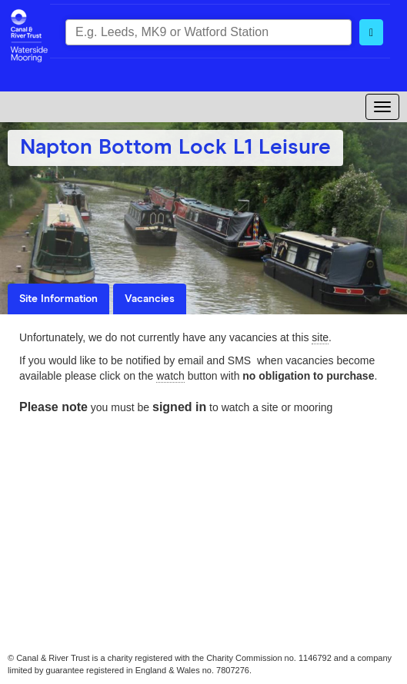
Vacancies (150, 299)
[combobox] (208, 32)
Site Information (58, 299)
